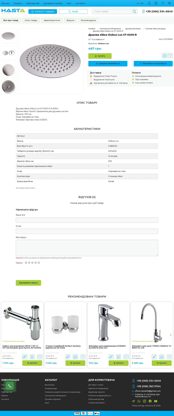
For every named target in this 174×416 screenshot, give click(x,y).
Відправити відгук (28, 283)
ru (142, 3)
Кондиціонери (51, 388)
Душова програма (133, 29)
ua (137, 3)
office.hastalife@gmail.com (148, 391)
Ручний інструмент (53, 399)
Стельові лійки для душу (155, 29)
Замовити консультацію (153, 63)
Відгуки (70, 20)
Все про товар (10, 20)
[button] (26, 262)
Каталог (51, 380)
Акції (47, 403)
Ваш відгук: (21, 237)
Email (18, 226)
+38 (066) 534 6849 (159, 11)
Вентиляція (49, 385)
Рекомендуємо (88, 20)
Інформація (10, 380)
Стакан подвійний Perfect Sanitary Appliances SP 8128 (63, 347)
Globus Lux (103, 43)
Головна (91, 29)
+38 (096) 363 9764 (149, 386)
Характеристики (52, 20)
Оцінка (19, 263)
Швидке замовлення (108, 63)
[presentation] (36, 272)
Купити (100, 56)
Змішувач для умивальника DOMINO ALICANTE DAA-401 (107, 347)
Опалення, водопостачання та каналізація (62, 392)
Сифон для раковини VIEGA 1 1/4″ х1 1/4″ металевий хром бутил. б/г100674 (21, 347)
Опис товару (31, 20)
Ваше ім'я (20, 215)
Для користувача (101, 380)
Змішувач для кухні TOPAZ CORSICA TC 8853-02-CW (151, 347)
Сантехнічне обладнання (110, 29)
